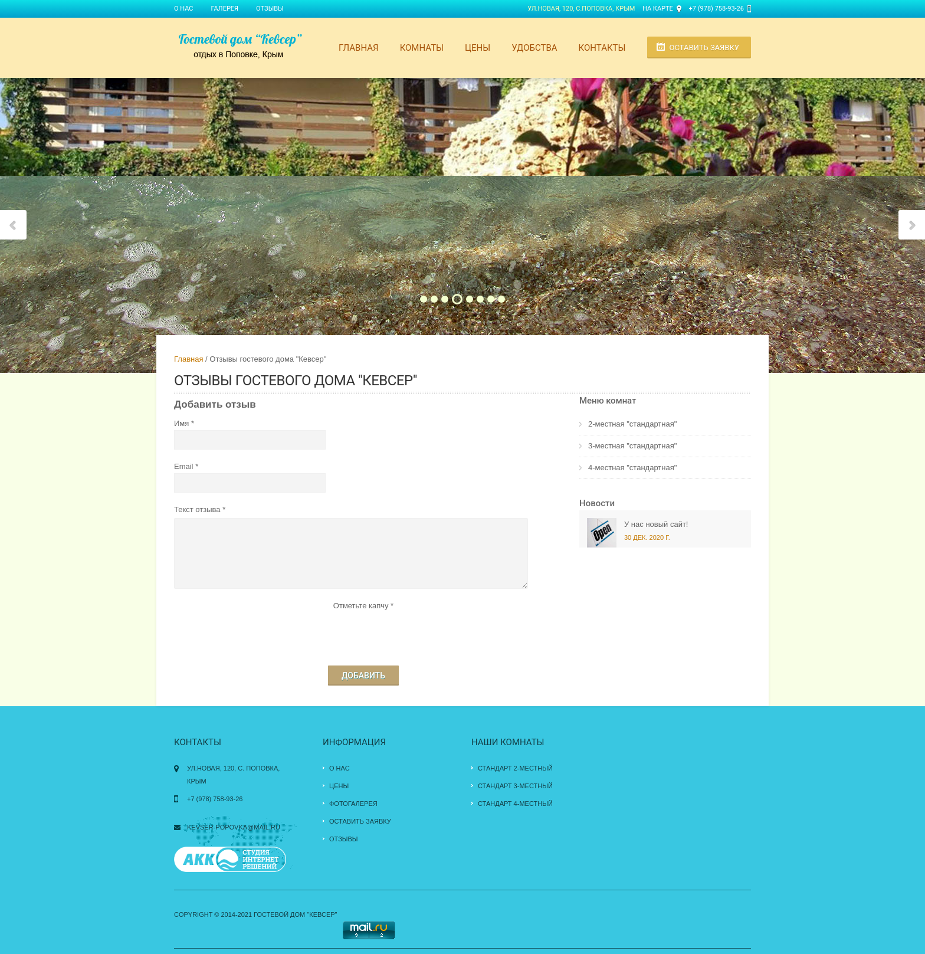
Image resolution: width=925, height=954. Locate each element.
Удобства (534, 47)
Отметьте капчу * (363, 605)
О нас (183, 8)
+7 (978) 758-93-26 (716, 8)
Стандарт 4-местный (515, 803)
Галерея (225, 8)
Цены (477, 47)
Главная (359, 47)
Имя (181, 423)
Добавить (363, 675)
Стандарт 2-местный (515, 768)
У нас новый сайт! (656, 524)
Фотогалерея (353, 803)
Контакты (602, 47)
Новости (597, 503)
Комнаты (422, 47)
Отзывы (269, 8)
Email (183, 466)
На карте (657, 8)
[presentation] (363, 635)
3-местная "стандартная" (632, 445)
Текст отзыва (197, 509)
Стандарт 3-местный (515, 785)
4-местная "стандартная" (632, 467)
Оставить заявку (705, 47)
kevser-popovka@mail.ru (233, 827)
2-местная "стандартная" (632, 423)
